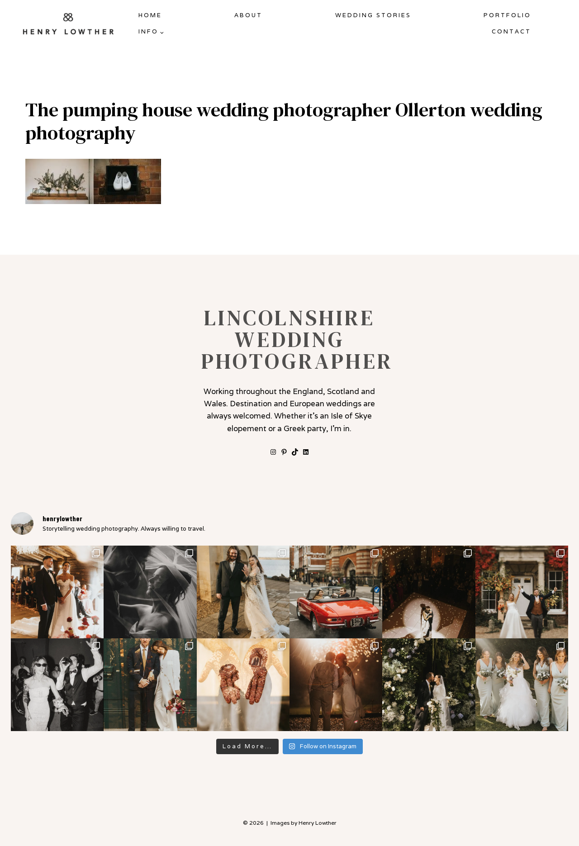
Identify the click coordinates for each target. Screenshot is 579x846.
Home (150, 15)
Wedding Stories (373, 15)
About (248, 15)
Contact (511, 31)
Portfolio (507, 15)
